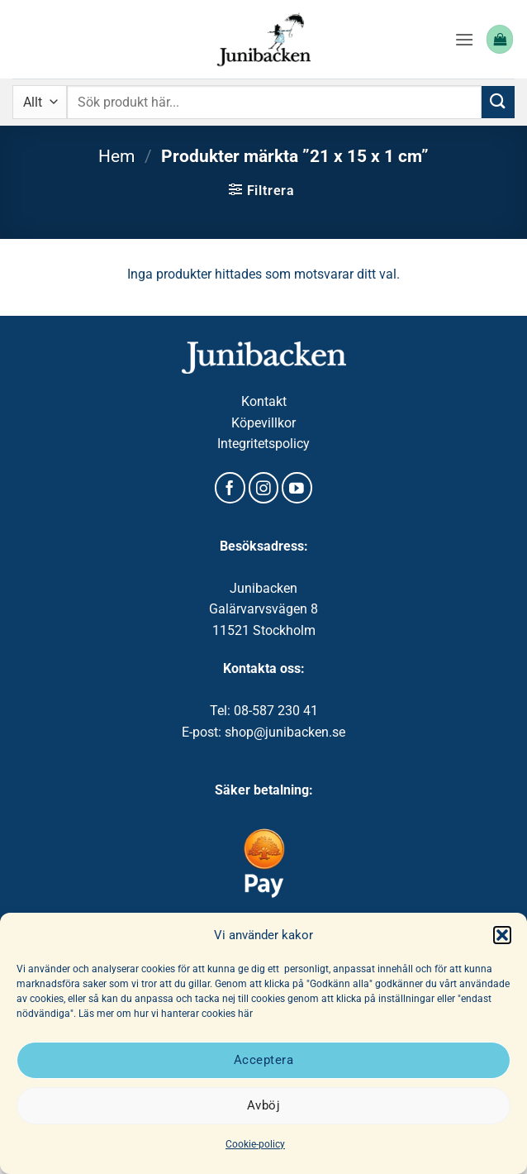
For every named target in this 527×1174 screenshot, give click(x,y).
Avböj (263, 1105)
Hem (116, 156)
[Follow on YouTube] (297, 487)
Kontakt (264, 401)
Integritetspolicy (263, 443)
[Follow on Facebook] (230, 487)
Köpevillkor (263, 423)
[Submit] (498, 102)
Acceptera (263, 1059)
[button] (502, 935)
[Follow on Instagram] (264, 487)
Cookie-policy (255, 1144)
